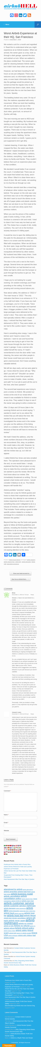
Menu (6, 24)
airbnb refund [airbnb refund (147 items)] (9, 928)
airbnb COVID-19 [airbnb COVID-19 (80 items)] (16, 901)
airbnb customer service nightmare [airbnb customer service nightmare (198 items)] (20, 906)
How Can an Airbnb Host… (20, 579)
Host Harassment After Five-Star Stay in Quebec (19, 879)
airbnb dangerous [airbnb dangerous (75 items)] (21, 908)
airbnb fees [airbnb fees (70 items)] (32, 911)
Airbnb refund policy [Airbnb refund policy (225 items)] (24, 928)
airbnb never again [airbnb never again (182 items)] (17, 920)
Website (6, 830)
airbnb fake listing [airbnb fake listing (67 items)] (24, 911)
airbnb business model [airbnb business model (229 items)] (22, 894)
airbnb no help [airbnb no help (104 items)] (9, 926)
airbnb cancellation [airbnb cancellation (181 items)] (12, 896)
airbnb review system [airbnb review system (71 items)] (9, 930)
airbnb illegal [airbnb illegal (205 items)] (30, 915)
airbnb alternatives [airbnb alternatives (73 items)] (28, 889)
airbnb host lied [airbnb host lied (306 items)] (15, 915)
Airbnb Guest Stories (14, 559)
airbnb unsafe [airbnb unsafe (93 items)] (26, 933)
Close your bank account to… (20, 573)
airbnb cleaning (31, 559)
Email (6, 822)
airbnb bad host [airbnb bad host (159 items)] (24, 892)
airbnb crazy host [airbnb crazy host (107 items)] (28, 901)
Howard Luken (16, 712)
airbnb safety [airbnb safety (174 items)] (21, 930)
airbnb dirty (18, 561)
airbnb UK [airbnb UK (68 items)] (19, 933)
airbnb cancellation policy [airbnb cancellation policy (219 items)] (15, 897)
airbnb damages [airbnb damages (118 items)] (10, 908)
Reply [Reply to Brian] (32, 594)
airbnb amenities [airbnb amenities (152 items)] (10, 892)
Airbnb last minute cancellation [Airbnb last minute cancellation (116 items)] (15, 918)
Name (6, 814)
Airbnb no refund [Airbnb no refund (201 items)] (21, 926)
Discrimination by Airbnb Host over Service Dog (20, 1005)
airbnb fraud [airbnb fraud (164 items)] (9, 913)
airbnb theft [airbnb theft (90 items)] (12, 933)
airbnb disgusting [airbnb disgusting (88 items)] (14, 911)
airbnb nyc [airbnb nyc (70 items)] (32, 926)
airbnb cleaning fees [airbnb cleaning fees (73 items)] (27, 898)
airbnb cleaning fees (9, 561)
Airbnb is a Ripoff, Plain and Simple (21, 1038)
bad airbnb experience (13, 564)
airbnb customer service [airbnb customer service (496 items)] (19, 903)
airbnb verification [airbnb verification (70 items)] (13, 935)
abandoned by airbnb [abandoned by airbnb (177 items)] (13, 889)
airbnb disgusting (26, 561)
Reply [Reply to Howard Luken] (32, 714)
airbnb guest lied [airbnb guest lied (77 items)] (19, 913)
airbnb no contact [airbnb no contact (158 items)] (25, 923)
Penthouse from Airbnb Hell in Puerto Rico (17, 864)
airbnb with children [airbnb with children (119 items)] (25, 935)
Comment (7, 791)
